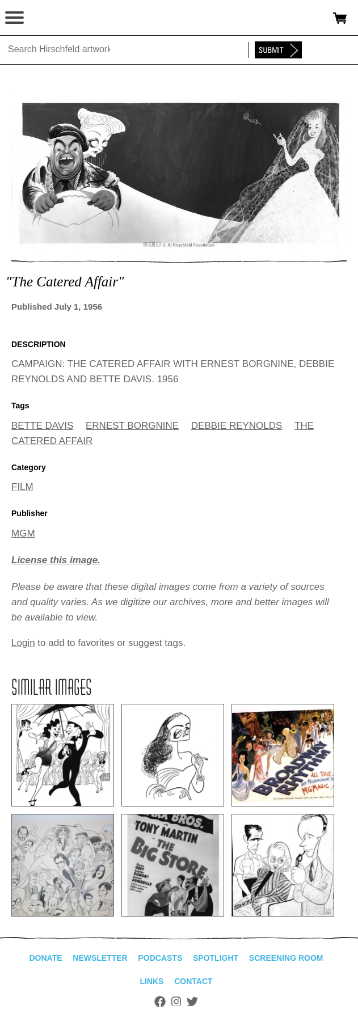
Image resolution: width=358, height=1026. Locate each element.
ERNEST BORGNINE (132, 425)
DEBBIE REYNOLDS (237, 425)
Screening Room (286, 957)
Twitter (192, 1001)
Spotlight (215, 957)
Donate (45, 957)
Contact (193, 981)
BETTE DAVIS (42, 425)
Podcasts (160, 957)
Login (23, 642)
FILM (22, 487)
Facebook (160, 1001)
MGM (23, 533)
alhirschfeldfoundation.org (48, 18)
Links (151, 981)
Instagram (176, 1001)
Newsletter (100, 957)
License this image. (55, 560)
